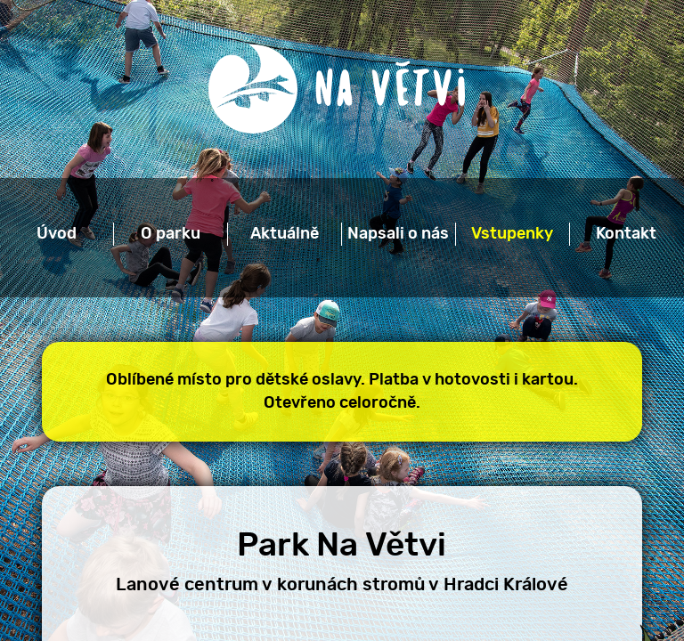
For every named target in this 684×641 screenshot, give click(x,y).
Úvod (57, 234)
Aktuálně (284, 234)
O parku (170, 234)
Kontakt (626, 234)
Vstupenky (512, 234)
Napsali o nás (398, 234)
